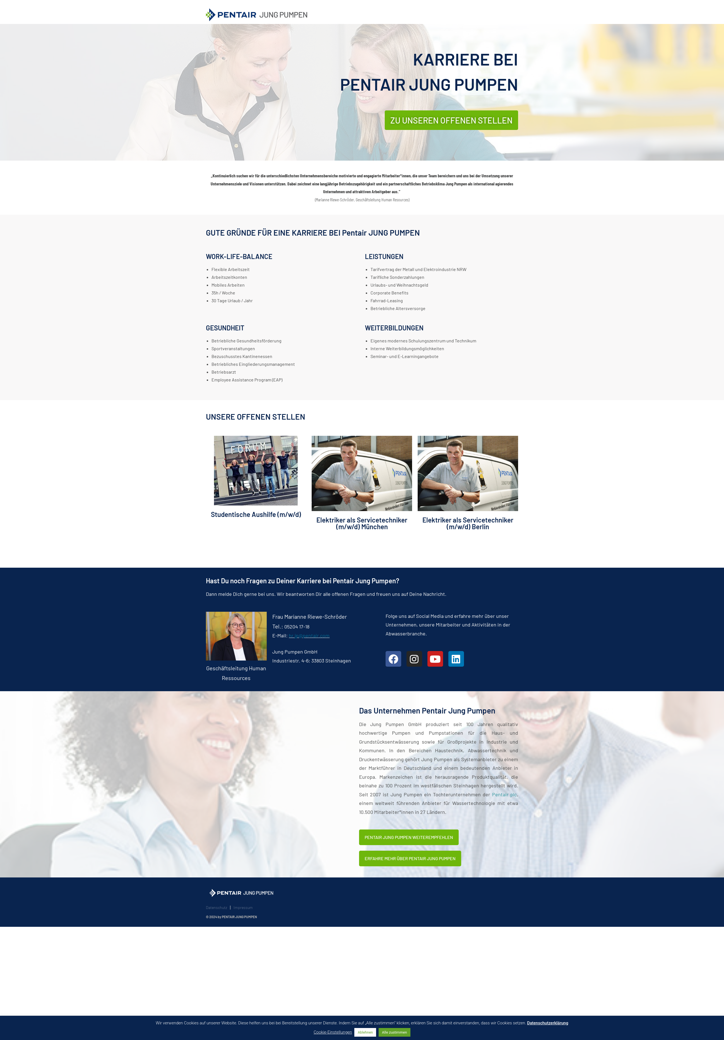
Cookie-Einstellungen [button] (333, 1032)
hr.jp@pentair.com (309, 635)
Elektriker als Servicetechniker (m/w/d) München (361, 523)
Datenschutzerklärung (547, 1023)
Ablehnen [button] (365, 1032)
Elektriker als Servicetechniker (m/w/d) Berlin (467, 523)
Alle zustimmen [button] (394, 1032)
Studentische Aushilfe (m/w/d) (256, 514)
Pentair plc (504, 794)
